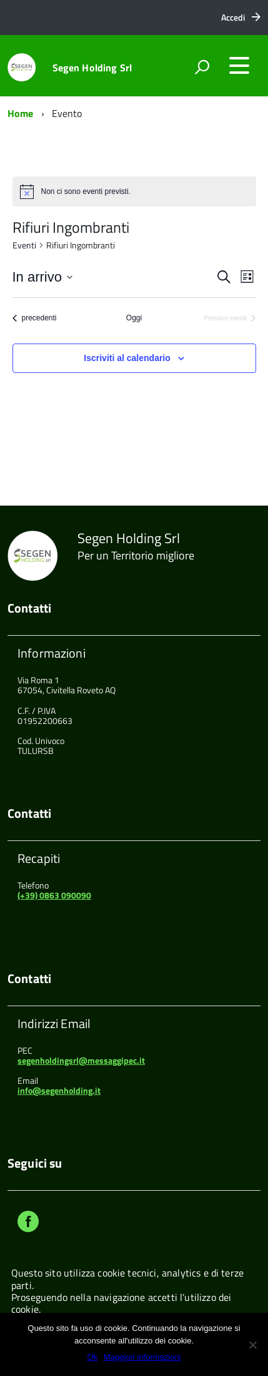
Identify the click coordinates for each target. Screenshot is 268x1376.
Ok (92, 1357)
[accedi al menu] (239, 66)
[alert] (86, 191)
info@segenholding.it (59, 1090)
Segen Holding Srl (92, 68)
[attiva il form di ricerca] (202, 67)
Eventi (24, 245)
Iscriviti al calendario (127, 358)
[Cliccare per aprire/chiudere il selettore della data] (42, 277)
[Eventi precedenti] (34, 318)
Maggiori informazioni (142, 1357)
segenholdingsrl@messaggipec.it (81, 1060)
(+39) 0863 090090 (54, 895)
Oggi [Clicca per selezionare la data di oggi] (134, 317)
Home (20, 113)
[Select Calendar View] (247, 277)
